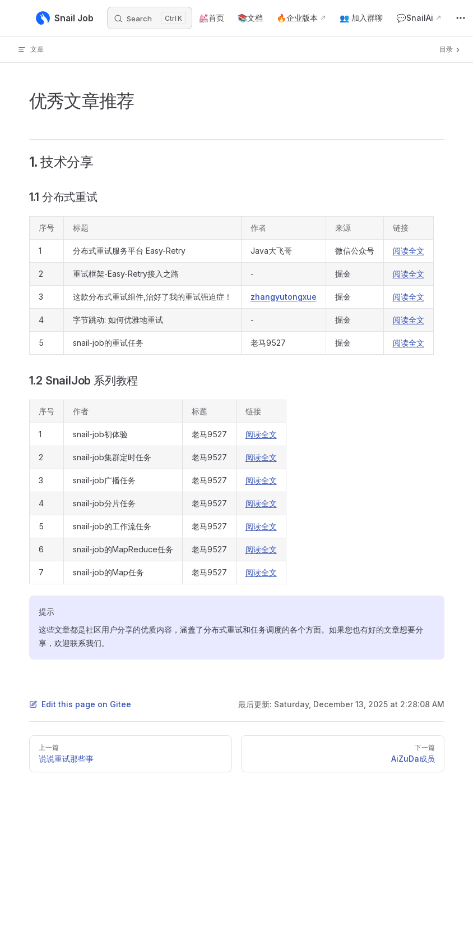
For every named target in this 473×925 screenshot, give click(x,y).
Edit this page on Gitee (80, 704)
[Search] (149, 18)
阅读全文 (408, 250)
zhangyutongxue (284, 296)
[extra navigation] (460, 18)
